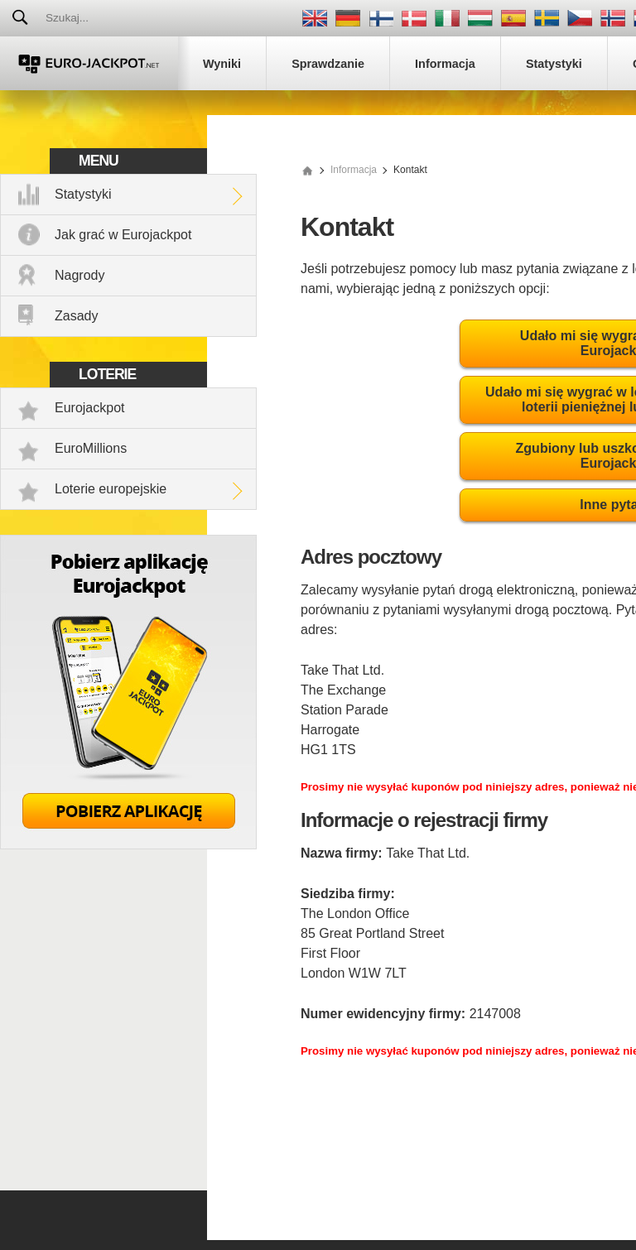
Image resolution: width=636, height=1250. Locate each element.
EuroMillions (91, 448)
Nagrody (79, 275)
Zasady (76, 316)
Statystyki (83, 194)
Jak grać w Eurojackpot (123, 235)
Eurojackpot (90, 408)
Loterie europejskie (110, 489)
